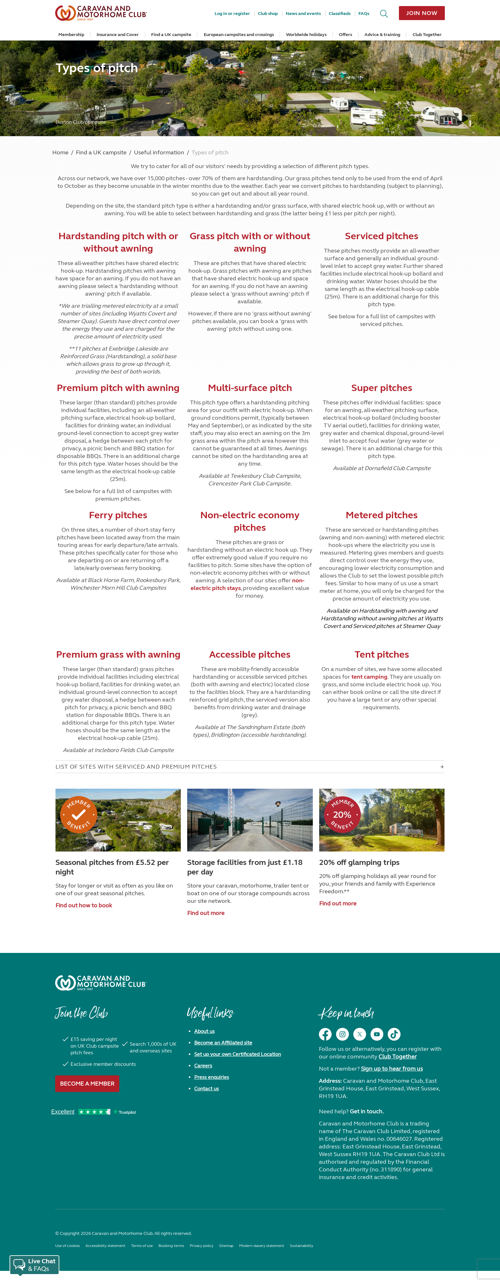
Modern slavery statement (261, 1245)
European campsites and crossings (239, 34)
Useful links (210, 1016)
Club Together (427, 34)
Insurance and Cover (118, 34)
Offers (345, 34)
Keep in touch (346, 1016)
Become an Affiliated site (223, 1043)
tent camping (369, 676)
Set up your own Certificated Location (237, 1054)
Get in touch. (367, 1111)
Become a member (87, 1083)
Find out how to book (83, 905)
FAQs (363, 13)
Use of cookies (67, 1245)
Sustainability (301, 1245)
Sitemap (226, 1245)
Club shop (268, 13)
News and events (303, 13)
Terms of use (142, 1245)
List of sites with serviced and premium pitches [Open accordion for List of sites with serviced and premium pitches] (136, 766)
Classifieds (339, 13)
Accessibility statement (105, 1245)
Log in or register (232, 13)
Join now (422, 13)
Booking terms (171, 1245)
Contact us (206, 1089)
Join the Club (81, 1016)
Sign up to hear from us (392, 1068)
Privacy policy (201, 1245)
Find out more (205, 913)
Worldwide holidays (306, 34)
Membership (71, 34)
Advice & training (382, 34)
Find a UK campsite (171, 34)
